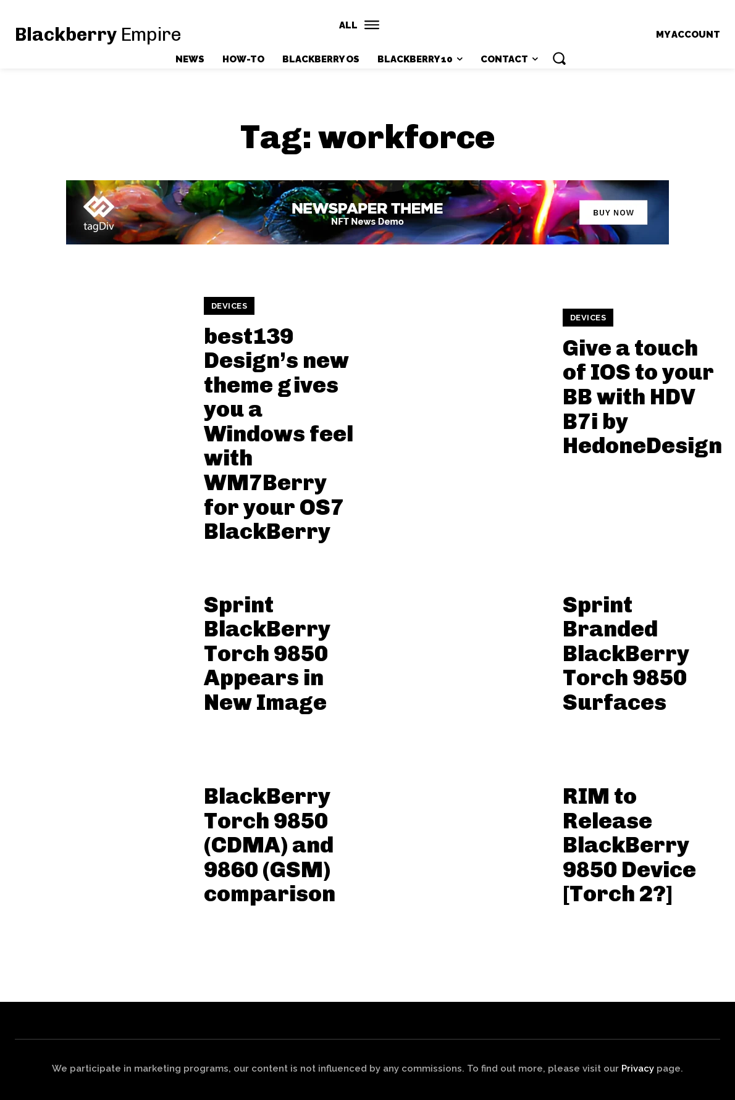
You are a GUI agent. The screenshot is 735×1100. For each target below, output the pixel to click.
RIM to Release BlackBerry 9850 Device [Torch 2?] (629, 845)
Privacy (637, 1068)
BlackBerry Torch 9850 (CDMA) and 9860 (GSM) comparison (269, 845)
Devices (229, 305)
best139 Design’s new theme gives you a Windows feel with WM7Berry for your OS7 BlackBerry (278, 434)
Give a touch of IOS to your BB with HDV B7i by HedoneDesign (642, 397)
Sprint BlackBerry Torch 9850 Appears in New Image (267, 653)
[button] (559, 58)
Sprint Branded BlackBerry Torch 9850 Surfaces (626, 653)
